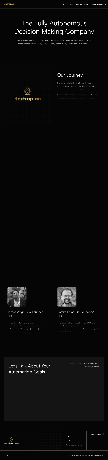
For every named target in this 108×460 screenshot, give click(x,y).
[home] (9, 4)
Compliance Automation (79, 4)
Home (68, 436)
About (65, 4)
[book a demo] (99, 4)
